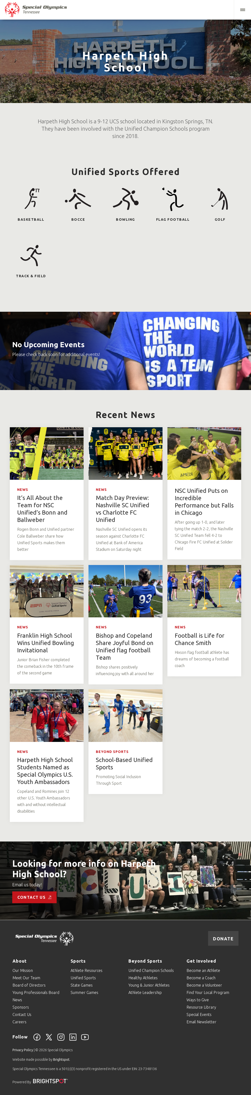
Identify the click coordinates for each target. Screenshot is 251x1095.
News (22, 490)
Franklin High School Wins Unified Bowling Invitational (45, 643)
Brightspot (61, 1059)
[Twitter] (49, 1040)
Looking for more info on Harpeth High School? (84, 868)
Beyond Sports (112, 752)
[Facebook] (37, 1040)
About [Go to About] (20, 960)
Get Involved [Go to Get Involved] (201, 960)
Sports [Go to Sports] (78, 960)
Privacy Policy (23, 1050)
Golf (220, 219)
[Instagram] (61, 1040)
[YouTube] (85, 1040)
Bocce (78, 219)
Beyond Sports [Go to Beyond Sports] (145, 960)
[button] (242, 10)
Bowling (125, 219)
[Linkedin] (73, 1040)
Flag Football (173, 219)
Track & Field (31, 276)
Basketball (31, 219)
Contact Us (34, 897)
